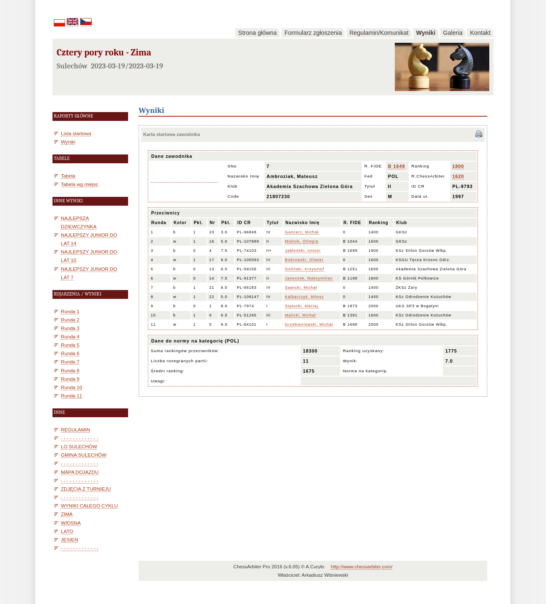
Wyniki (426, 32)
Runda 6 (70, 353)
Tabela (68, 175)
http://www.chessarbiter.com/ (362, 566)
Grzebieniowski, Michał (309, 324)
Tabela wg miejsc (79, 184)
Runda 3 (70, 328)
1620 (458, 176)
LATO (67, 531)
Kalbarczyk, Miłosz (304, 297)
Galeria (452, 32)
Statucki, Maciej (301, 306)
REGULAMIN (75, 429)
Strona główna (257, 32)
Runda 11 (71, 395)
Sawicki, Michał (301, 287)
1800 (458, 166)
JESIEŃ (69, 539)
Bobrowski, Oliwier (304, 260)
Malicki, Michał (300, 315)
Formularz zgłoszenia (313, 32)
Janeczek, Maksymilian (309, 278)
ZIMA (67, 514)
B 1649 (396, 166)
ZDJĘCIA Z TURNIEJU (86, 489)
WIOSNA (71, 523)
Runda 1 (70, 311)
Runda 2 (70, 319)
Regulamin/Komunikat (379, 32)
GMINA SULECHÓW (83, 455)
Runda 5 (70, 345)
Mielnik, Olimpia (302, 241)
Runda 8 (70, 370)
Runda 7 (70, 361)
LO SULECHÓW (79, 446)
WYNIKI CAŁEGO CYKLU (89, 505)
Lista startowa (76, 133)
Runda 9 (70, 379)
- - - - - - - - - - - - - (79, 438)
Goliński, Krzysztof (304, 269)
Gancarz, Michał (302, 232)
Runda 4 (70, 336)
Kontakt (480, 32)
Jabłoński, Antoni (303, 250)
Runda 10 (71, 387)
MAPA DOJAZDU (80, 472)
